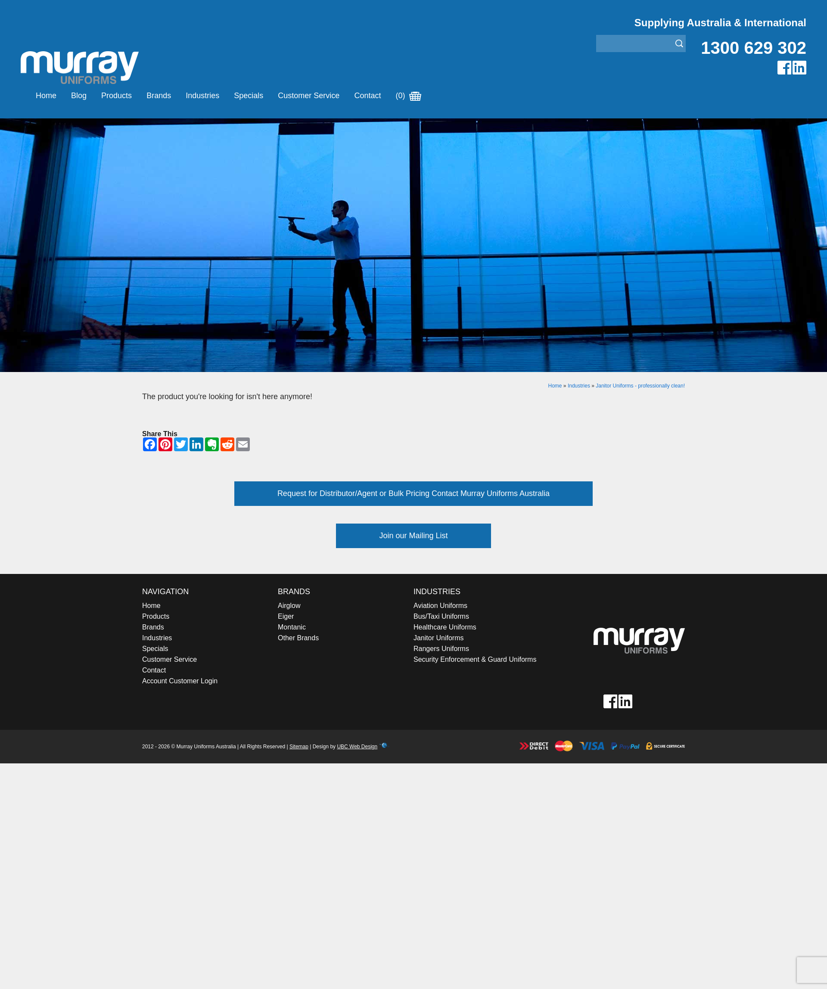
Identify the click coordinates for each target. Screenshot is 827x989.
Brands (158, 95)
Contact (367, 95)
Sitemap (298, 747)
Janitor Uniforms (438, 638)
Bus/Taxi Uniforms (441, 616)
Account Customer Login (180, 681)
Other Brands (298, 638)
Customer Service (308, 95)
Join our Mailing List (413, 535)
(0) (408, 95)
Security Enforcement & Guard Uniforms (475, 659)
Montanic (292, 627)
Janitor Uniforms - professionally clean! (640, 386)
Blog (79, 95)
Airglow (289, 605)
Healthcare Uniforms (445, 627)
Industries (202, 95)
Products (116, 95)
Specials (248, 95)
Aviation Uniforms (440, 605)
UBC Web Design (357, 747)
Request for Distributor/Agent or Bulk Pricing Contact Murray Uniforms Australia (413, 493)
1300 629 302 (753, 47)
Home (46, 95)
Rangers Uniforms (441, 648)
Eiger (286, 616)
